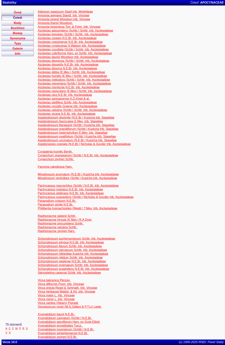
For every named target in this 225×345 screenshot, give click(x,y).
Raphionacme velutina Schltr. (58, 227)
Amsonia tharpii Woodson (55, 23)
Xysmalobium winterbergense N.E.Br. (63, 333)
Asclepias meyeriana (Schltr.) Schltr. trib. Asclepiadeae (74, 83)
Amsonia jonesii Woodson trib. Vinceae (64, 19)
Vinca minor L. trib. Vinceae (56, 299)
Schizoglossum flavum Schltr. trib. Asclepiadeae (70, 246)
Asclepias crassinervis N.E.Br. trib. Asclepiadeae (70, 42)
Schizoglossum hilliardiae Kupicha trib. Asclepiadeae (73, 253)
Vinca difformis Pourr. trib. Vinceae (61, 284)
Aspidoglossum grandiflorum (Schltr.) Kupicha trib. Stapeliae (78, 129)
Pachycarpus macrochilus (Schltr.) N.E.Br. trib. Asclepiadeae (78, 185)
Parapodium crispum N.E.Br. (57, 200)
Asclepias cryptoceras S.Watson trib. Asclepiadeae (72, 45)
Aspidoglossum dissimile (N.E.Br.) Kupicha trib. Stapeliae (76, 117)
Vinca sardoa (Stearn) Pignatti (58, 303)
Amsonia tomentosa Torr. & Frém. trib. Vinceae (69, 26)
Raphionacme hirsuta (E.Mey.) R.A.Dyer (65, 219)
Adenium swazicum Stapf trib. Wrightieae (65, 11)
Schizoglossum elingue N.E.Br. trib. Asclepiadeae (71, 242)
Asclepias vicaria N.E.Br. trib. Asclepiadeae (66, 113)
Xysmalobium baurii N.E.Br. (56, 314)
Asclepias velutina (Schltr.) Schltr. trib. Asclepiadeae (72, 110)
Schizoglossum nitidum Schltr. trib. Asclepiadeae (70, 257)
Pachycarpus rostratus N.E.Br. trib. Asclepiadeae (70, 189)
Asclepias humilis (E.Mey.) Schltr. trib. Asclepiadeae (72, 76)
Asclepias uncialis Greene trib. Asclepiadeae (67, 106)
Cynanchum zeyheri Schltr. (56, 159)
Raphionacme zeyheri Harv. (57, 231)
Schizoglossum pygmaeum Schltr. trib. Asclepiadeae (73, 265)
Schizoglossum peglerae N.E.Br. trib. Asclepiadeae (72, 261)
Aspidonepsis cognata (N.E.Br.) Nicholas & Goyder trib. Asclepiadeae (84, 144)
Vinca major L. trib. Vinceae (56, 295)
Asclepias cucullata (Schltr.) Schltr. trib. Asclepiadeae (73, 49)
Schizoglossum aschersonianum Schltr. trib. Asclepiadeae (76, 238)
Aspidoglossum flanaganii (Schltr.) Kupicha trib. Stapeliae (76, 125)
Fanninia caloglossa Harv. (55, 166)
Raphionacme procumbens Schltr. (61, 223)
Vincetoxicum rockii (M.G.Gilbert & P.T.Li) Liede (70, 306)
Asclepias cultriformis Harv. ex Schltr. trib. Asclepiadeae (75, 53)
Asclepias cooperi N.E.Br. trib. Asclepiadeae (67, 38)
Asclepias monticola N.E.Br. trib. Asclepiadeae (69, 87)
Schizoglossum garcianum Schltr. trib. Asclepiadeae (72, 250)
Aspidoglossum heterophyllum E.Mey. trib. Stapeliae (72, 132)
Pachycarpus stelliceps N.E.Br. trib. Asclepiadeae (71, 193)
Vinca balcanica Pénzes (54, 280)
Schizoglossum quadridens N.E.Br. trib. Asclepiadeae (73, 268)
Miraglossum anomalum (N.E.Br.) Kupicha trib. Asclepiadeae (78, 174)
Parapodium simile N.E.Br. (56, 204)
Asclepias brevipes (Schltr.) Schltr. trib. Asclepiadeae (73, 34)
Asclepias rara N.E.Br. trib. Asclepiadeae (65, 94)
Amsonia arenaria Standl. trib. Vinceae (63, 15)
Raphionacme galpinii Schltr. (57, 216)
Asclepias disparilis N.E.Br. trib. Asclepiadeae (68, 64)
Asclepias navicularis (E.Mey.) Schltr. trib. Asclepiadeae (75, 91)
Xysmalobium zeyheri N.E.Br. (58, 337)
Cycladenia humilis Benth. (55, 151)
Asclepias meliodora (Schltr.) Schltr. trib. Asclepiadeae (74, 79)
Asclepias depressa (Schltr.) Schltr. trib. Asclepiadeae (73, 60)
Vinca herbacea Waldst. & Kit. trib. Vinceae (66, 291)
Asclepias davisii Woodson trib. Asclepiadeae (68, 57)
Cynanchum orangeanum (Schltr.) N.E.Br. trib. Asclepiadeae (78, 155)
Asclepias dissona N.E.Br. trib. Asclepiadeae (67, 68)
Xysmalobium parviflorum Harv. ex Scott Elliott (69, 321)
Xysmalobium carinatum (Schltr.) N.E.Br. (65, 318)
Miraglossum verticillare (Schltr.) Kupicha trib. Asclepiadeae (77, 178)
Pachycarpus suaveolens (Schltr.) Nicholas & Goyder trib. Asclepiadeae (85, 197)
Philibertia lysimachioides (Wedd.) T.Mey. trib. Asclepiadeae (77, 208)
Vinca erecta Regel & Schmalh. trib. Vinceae (67, 287)
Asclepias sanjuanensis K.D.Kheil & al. (64, 98)
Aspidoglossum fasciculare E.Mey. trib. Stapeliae (70, 121)
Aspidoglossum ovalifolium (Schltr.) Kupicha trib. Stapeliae (77, 136)
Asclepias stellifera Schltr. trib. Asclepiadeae (67, 102)
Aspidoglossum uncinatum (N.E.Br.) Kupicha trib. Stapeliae (77, 140)
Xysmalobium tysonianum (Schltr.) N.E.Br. (66, 329)
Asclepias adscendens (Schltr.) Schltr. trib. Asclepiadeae (75, 30)
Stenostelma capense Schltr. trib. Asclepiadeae (69, 272)
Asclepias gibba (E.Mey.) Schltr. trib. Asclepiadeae (71, 72)
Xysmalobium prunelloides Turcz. (60, 325)
